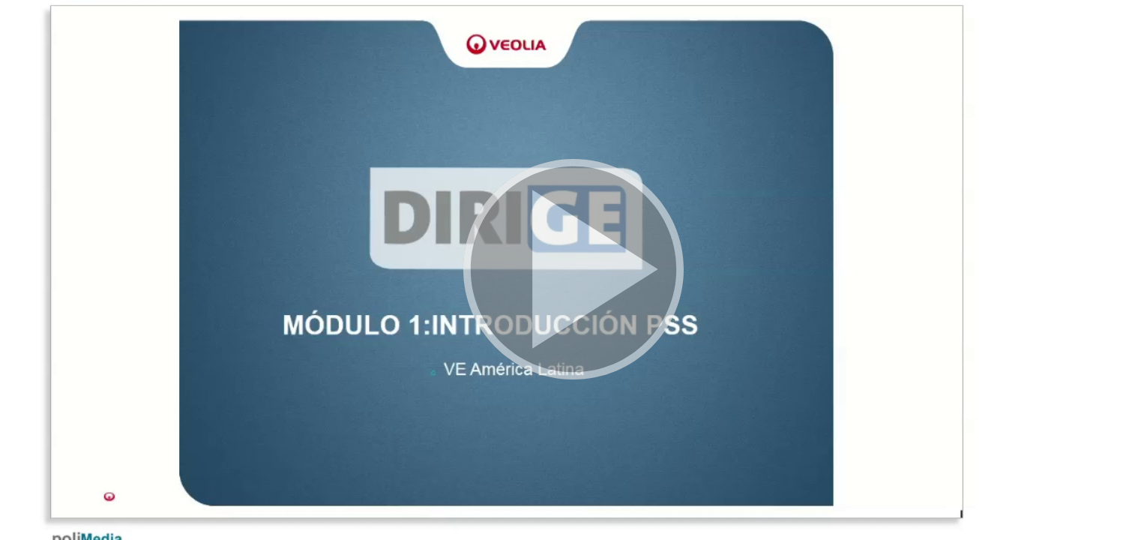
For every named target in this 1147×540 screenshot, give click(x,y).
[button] (573, 270)
